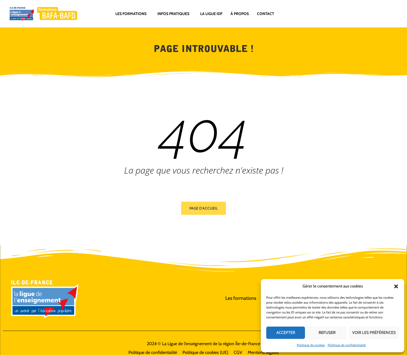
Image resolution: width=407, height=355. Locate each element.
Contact (265, 13)
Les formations (132, 14)
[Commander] (388, 10)
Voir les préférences (374, 332)
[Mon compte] (362, 10)
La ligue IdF (211, 13)
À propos (240, 13)
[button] (396, 286)
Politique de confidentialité (347, 345)
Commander (388, 16)
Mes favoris (336, 16)
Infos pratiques (174, 14)
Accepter (285, 332)
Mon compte (362, 16)
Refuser (327, 332)
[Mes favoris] (336, 10)
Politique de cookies (311, 345)
